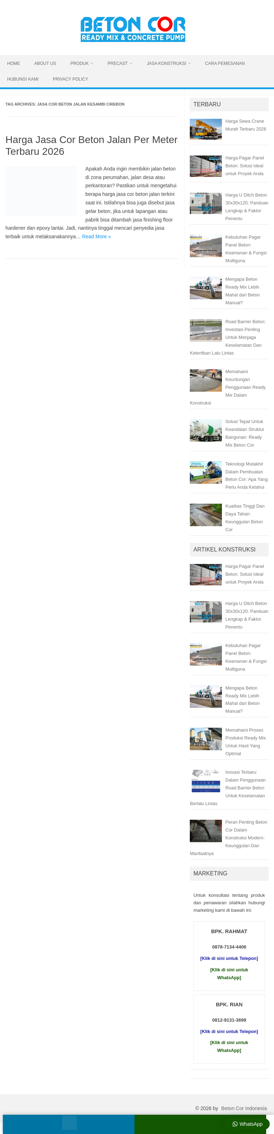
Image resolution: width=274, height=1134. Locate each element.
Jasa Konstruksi (166, 63)
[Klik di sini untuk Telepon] (229, 958)
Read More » (96, 236)
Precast (117, 63)
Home (13, 63)
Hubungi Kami (23, 79)
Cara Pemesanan (225, 63)
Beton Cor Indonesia (244, 1108)
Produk (79, 63)
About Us (45, 63)
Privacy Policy (70, 79)
